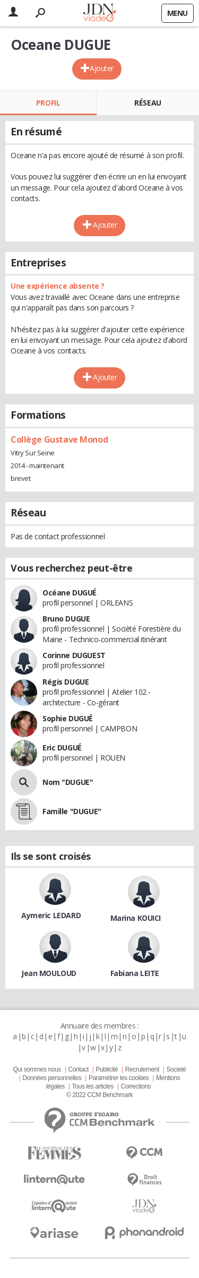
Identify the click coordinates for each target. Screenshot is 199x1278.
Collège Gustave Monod (59, 439)
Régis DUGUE (65, 682)
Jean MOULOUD (48, 973)
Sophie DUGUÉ (67, 718)
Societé (176, 1069)
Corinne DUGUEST (74, 655)
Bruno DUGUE (66, 619)
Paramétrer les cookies (119, 1078)
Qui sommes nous (36, 1069)
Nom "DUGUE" (67, 782)
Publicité (107, 1069)
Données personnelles (51, 1078)
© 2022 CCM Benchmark (99, 1095)
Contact (78, 1069)
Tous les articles (93, 1086)
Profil (48, 103)
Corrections (135, 1086)
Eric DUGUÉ (62, 747)
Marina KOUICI (135, 918)
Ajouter (102, 68)
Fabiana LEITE (135, 973)
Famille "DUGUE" (71, 811)
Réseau (147, 103)
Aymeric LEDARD (51, 915)
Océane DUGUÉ (69, 593)
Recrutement (142, 1069)
